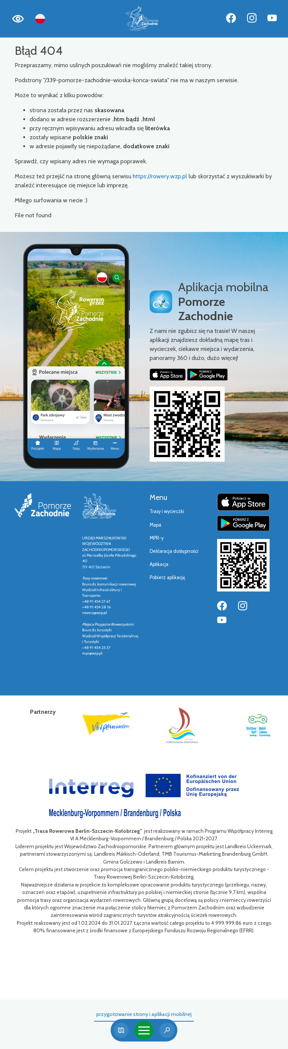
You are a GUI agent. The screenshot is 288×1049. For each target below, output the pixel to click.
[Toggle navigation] (144, 1030)
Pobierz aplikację (167, 577)
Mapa (155, 525)
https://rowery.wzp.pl (160, 176)
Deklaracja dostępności (174, 551)
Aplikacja (159, 564)
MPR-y (157, 538)
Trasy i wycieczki (167, 511)
